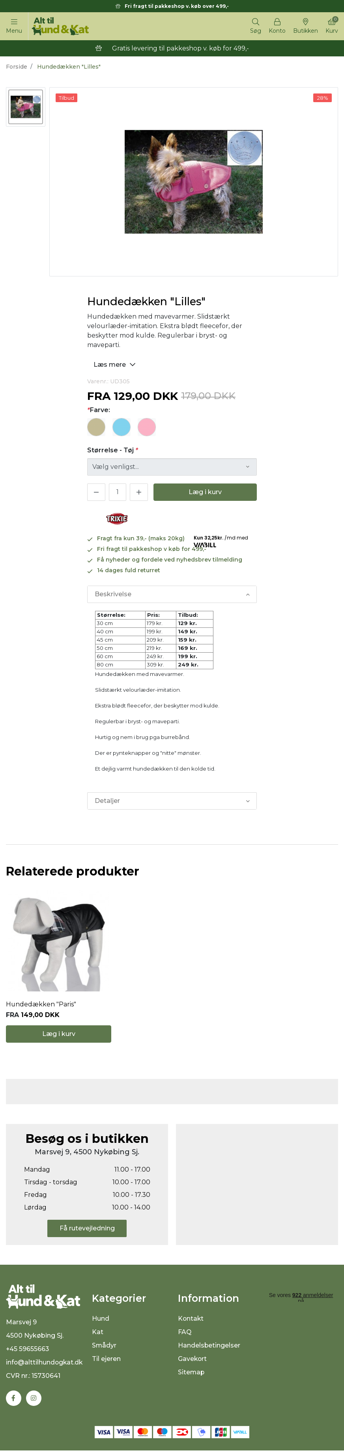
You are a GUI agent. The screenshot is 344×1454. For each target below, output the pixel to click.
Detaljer (107, 801)
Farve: (98, 410)
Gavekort (193, 1361)
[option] (25, 107)
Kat (97, 1334)
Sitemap (191, 1375)
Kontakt (191, 1321)
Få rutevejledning (87, 1231)
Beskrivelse (113, 594)
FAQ (185, 1334)
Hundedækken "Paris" (41, 1006)
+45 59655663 (28, 1352)
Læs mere (115, 364)
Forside (16, 66)
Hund (100, 1321)
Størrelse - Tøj (112, 450)
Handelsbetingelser (209, 1348)
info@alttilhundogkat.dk (45, 1366)
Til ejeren (106, 1361)
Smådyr (104, 1348)
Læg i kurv (205, 492)
